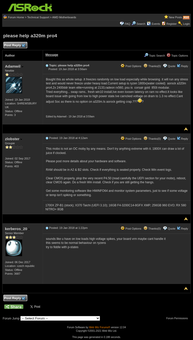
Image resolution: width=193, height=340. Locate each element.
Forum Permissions (178, 318)
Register (171, 23)
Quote (171, 66)
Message (51, 55)
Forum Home (16, 17)
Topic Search (154, 55)
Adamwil (14, 66)
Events (153, 23)
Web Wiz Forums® (99, 327)
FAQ (127, 23)
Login (186, 23)
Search (140, 23)
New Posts (175, 17)
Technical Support (38, 17)
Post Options (131, 66)
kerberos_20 (17, 229)
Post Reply (14, 45)
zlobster (13, 139)
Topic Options (177, 55)
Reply (184, 66)
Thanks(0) (152, 66)
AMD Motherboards (64, 17)
